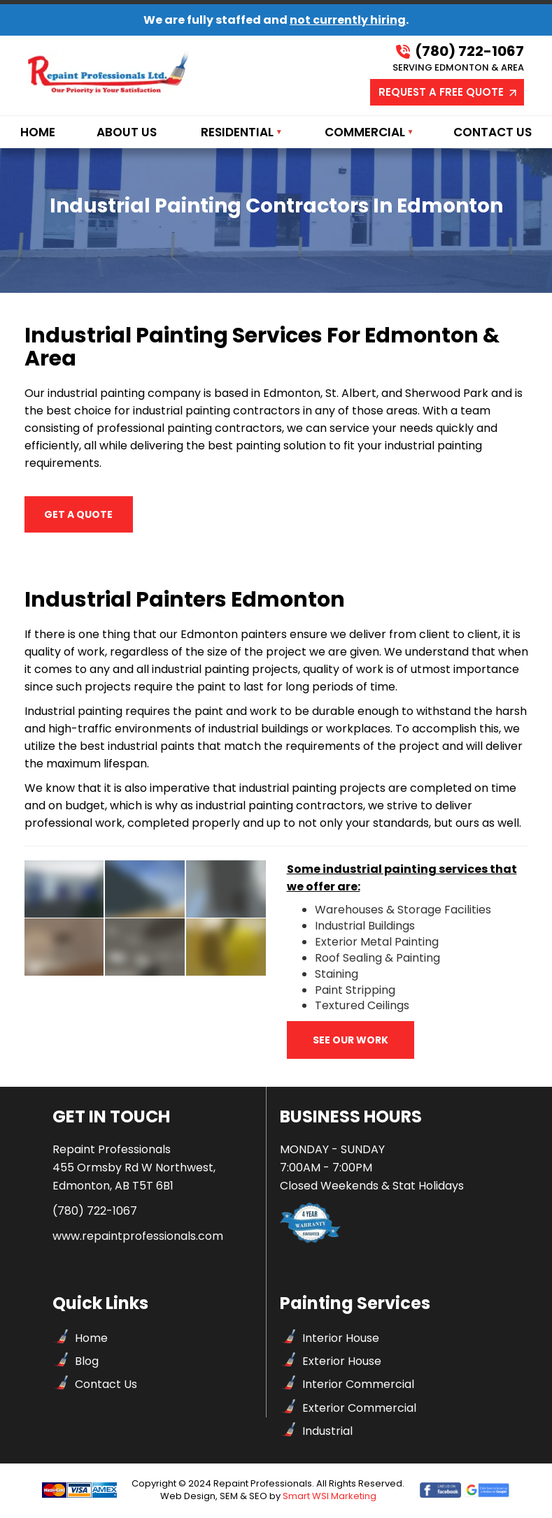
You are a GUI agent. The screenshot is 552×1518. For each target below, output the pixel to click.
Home (37, 132)
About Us (127, 132)
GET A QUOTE (57, 505)
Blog (87, 1362)
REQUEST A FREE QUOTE (448, 92)
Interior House (340, 1339)
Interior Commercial (358, 1386)
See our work (350, 1041)
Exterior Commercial (359, 1409)
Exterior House (341, 1362)
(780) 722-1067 (460, 52)
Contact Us (492, 132)
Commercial (365, 132)
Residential (237, 132)
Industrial (327, 1432)
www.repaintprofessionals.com (137, 1237)
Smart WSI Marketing (329, 1497)
